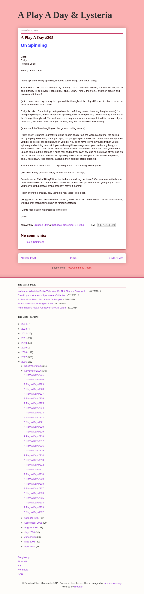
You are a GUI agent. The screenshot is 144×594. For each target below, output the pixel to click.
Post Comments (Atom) (79, 267)
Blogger (78, 586)
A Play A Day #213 (34, 460)
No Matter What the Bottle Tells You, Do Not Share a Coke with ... (53, 291)
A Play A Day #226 (34, 398)
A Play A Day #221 (34, 422)
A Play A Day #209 (34, 478)
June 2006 (30, 537)
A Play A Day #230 (34, 379)
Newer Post (28, 258)
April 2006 (30, 546)
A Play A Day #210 (34, 474)
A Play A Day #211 (34, 469)
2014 (24, 323)
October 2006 (32, 518)
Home (73, 258)
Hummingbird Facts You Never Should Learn (42, 307)
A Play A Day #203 (34, 507)
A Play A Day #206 (34, 493)
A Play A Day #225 (34, 403)
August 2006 (31, 527)
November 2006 (33, 370)
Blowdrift (22, 561)
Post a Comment (35, 242)
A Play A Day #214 (34, 455)
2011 (24, 338)
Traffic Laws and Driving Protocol (35, 303)
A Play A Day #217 (34, 441)
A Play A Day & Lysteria (65, 15)
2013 (24, 328)
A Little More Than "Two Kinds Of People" (40, 299)
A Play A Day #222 (34, 417)
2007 (24, 357)
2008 (24, 352)
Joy (19, 565)
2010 (24, 343)
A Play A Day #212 (34, 464)
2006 (24, 361)
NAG (20, 574)
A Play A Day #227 (34, 393)
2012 (24, 333)
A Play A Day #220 (34, 426)
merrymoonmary (112, 583)
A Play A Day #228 (34, 389)
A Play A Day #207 (34, 488)
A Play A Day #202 (34, 512)
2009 (24, 347)
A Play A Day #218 (34, 436)
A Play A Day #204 (34, 502)
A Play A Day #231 (34, 374)
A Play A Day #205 (34, 498)
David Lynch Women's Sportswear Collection (42, 295)
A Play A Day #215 (34, 450)
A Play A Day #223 (34, 412)
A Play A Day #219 (34, 431)
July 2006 (29, 532)
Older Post (116, 258)
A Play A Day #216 (34, 445)
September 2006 (33, 522)
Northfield (23, 569)
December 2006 (33, 366)
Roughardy (24, 557)
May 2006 (30, 541)
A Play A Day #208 (34, 483)
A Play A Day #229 (34, 384)
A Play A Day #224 (34, 408)
